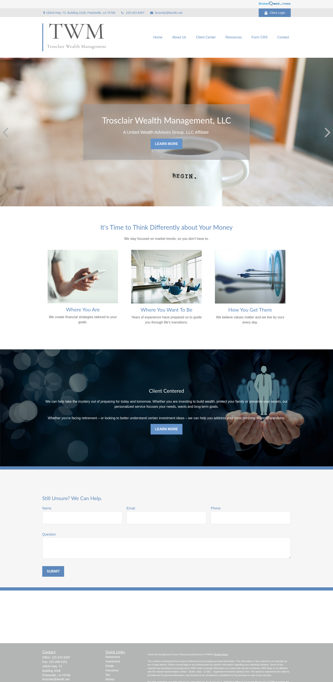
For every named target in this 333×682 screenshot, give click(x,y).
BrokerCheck (221, 654)
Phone (215, 508)
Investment (113, 661)
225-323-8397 (132, 12)
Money (110, 679)
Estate (110, 666)
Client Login (274, 13)
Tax (108, 674)
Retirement (113, 657)
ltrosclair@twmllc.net (166, 12)
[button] (158, 37)
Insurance (112, 670)
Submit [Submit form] (53, 571)
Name (46, 508)
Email (131, 508)
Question (49, 534)
